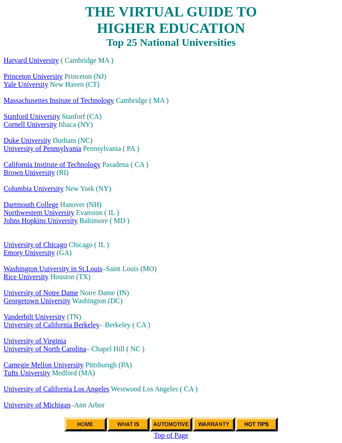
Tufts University (27, 373)
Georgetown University (37, 301)
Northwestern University (39, 212)
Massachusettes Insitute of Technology (59, 100)
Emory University (29, 252)
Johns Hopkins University (40, 220)
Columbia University (34, 188)
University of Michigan (37, 405)
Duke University (27, 140)
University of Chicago (35, 244)
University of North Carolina (45, 349)
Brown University (29, 172)
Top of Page (171, 435)
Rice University (26, 276)
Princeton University (33, 76)
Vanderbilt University (34, 317)
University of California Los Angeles (56, 389)
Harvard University (31, 60)
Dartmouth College (31, 204)
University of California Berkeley (52, 325)
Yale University (26, 84)
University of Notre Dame (41, 293)
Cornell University (30, 124)
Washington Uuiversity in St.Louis (53, 268)
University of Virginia (35, 341)
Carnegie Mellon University (44, 365)
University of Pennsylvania (42, 148)
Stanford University (32, 116)
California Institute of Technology (52, 164)
